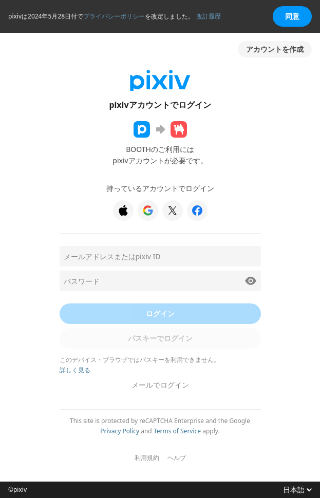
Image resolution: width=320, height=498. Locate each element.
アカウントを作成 (275, 49)
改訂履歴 (208, 16)
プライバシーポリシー (114, 16)
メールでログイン (160, 385)
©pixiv (17, 490)
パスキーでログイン (160, 338)
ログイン (160, 313)
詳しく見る (75, 370)
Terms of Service (177, 431)
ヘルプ (176, 458)
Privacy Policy (119, 431)
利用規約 (147, 458)
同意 (292, 16)
